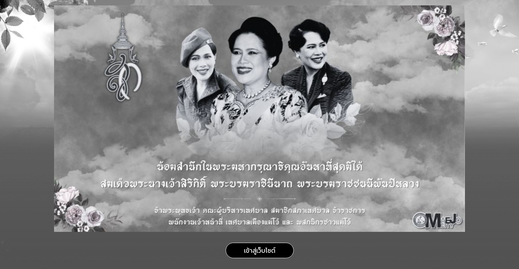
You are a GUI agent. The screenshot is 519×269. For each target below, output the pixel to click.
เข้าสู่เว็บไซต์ (259, 250)
